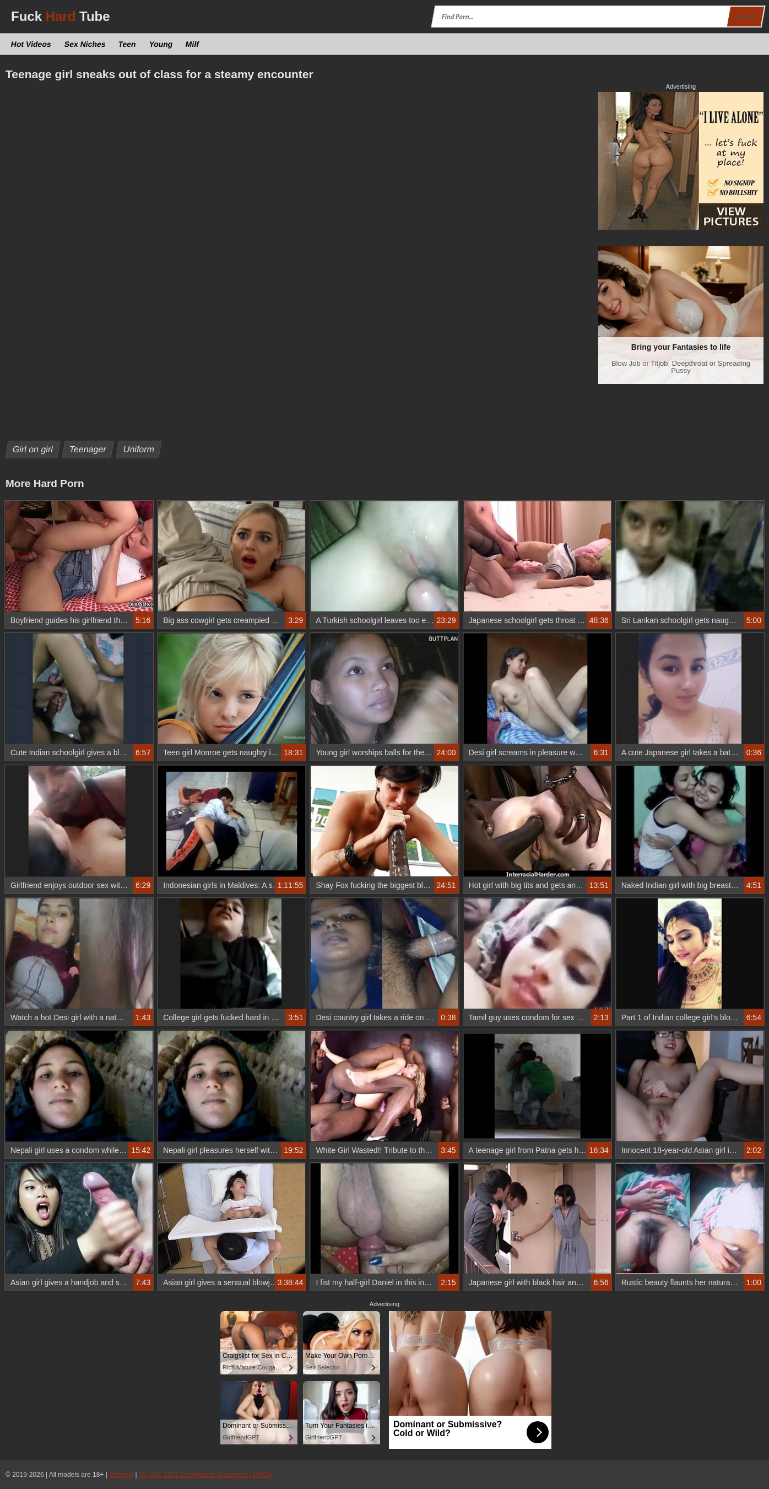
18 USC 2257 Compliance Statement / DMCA (205, 1475)
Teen (127, 44)
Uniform (138, 449)
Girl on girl (33, 449)
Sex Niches (84, 44)
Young (160, 44)
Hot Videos (31, 44)
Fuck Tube (60, 16)
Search (745, 17)
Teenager (88, 449)
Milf (192, 44)
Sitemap (121, 1475)
